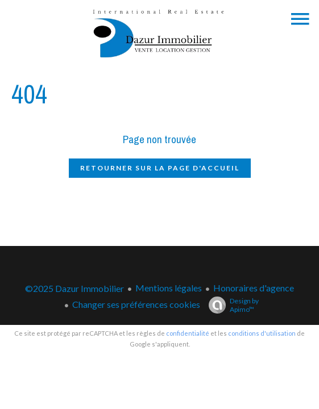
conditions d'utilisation (262, 333)
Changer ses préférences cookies (136, 304)
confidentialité (187, 333)
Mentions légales (168, 287)
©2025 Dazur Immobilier (74, 288)
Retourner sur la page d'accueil (159, 168)
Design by (231, 305)
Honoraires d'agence (253, 287)
